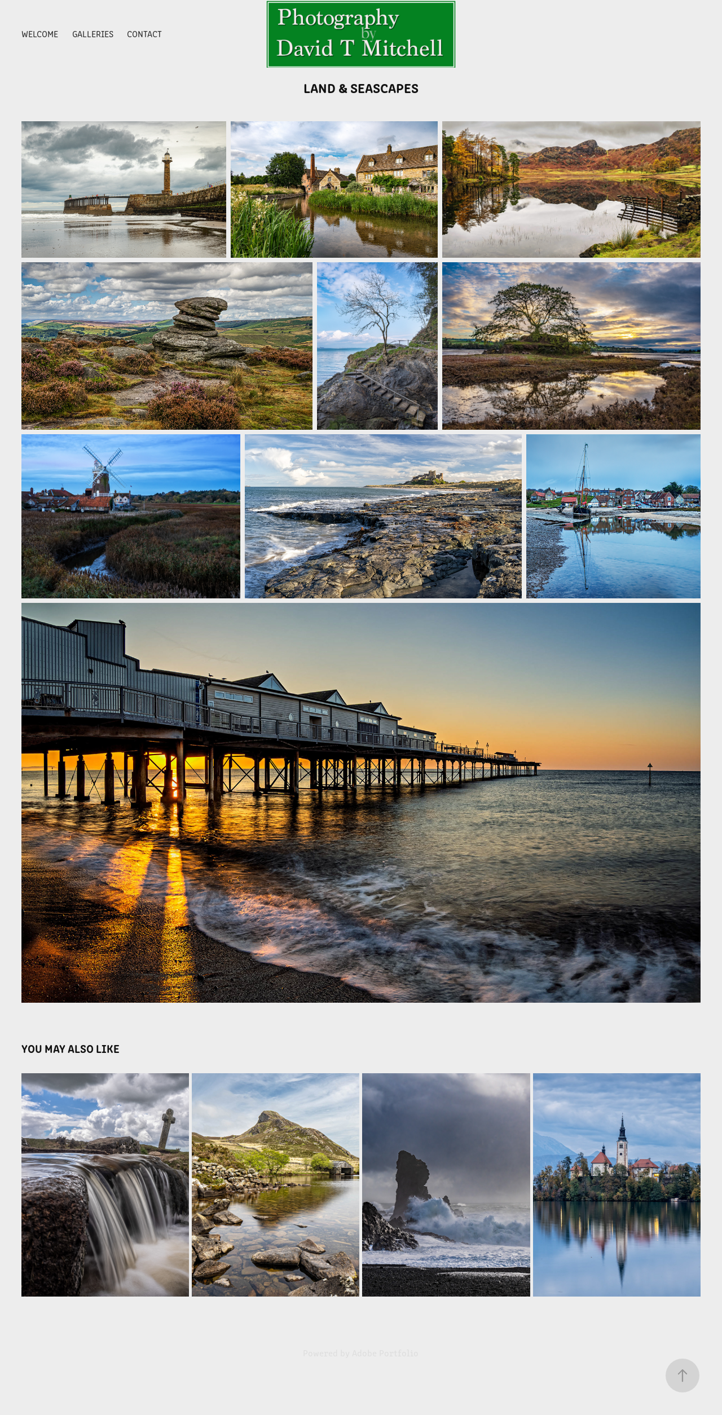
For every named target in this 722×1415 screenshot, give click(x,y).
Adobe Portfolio (385, 1353)
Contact (144, 33)
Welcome (39, 33)
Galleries (92, 33)
